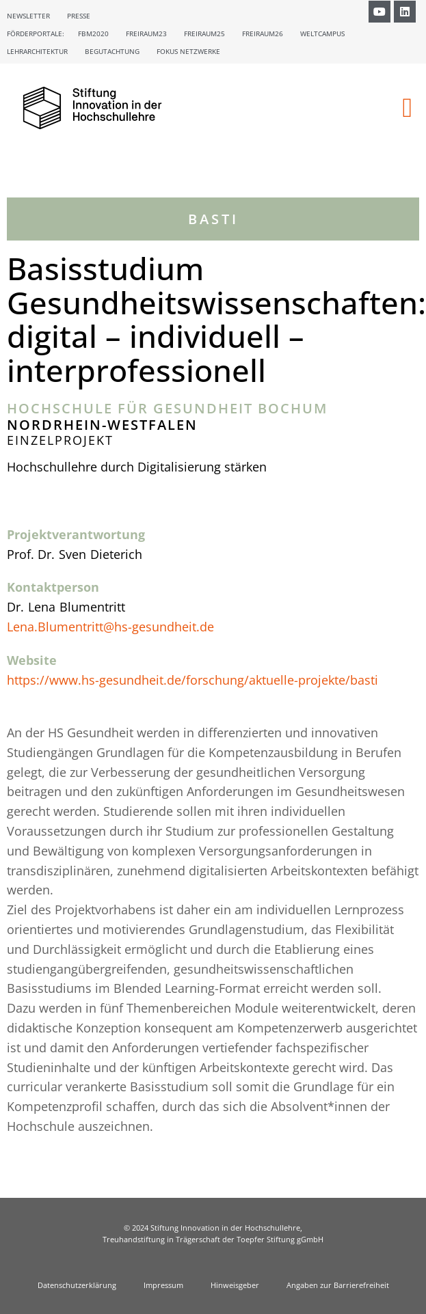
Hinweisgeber (235, 1285)
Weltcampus (322, 33)
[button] (407, 107)
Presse (78, 15)
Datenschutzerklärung (77, 1285)
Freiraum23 (146, 33)
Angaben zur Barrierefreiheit (338, 1285)
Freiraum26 (262, 33)
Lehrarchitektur (37, 51)
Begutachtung (112, 51)
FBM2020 (93, 33)
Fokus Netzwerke (188, 51)
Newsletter (28, 15)
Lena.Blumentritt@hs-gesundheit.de (110, 626)
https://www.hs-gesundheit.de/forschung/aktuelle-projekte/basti (192, 680)
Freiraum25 (204, 33)
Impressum (163, 1285)
